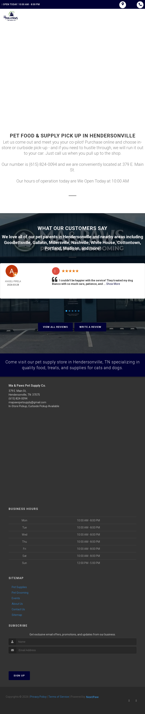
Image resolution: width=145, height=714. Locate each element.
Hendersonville (77, 237)
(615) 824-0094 (18, 398)
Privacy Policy (38, 696)
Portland (53, 248)
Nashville (80, 242)
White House (103, 242)
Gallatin (40, 242)
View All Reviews (55, 326)
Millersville (59, 242)
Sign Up (19, 675)
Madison (71, 248)
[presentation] (29, 660)
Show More (113, 283)
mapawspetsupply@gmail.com (27, 402)
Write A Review (90, 326)
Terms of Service (58, 696)
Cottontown (128, 242)
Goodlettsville (17, 242)
